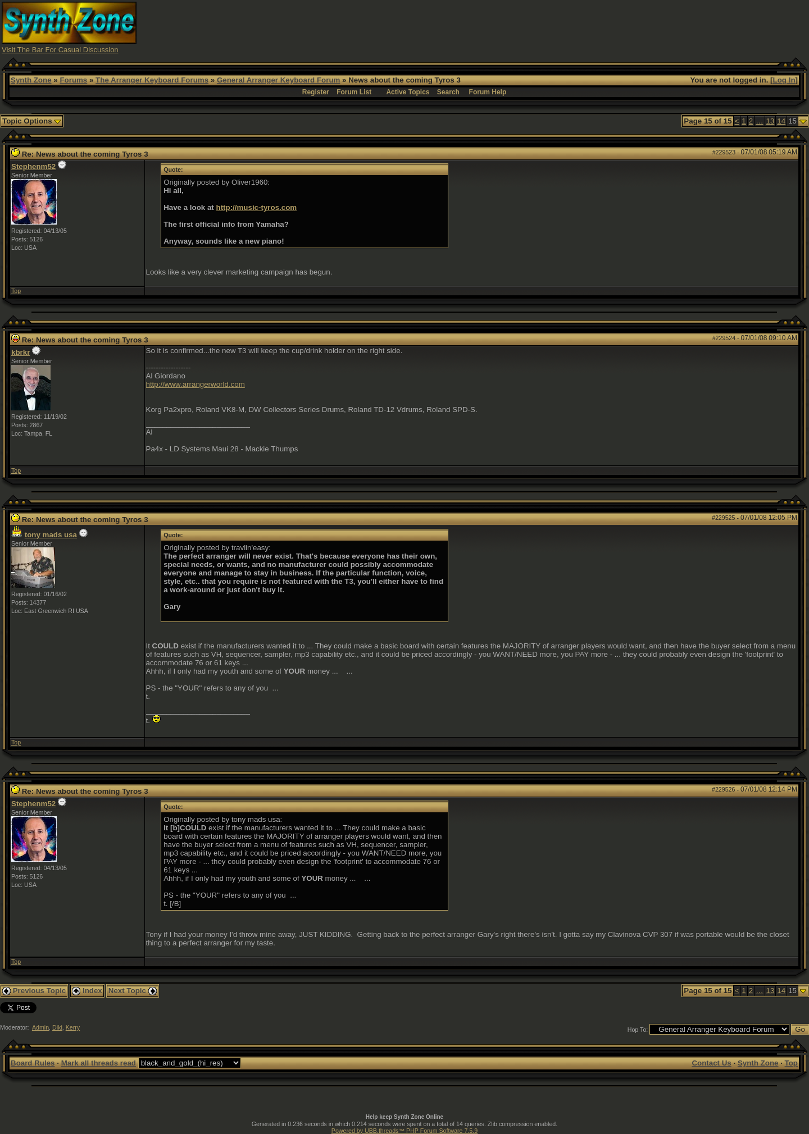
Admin (40, 1027)
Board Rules (33, 1063)
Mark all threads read (98, 1063)
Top (16, 290)
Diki (57, 1027)
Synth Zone (31, 80)
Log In (784, 80)
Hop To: (638, 1029)
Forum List (354, 92)
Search (448, 92)
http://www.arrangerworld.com (195, 384)
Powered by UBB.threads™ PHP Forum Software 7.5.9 (404, 1130)
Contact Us (711, 1063)
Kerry (73, 1027)
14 (781, 121)
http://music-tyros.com (256, 207)
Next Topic (132, 990)
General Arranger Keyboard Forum (278, 80)
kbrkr (20, 352)
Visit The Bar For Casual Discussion (60, 49)
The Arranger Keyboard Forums (152, 80)
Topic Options (31, 121)
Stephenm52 (33, 166)
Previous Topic (34, 990)
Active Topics (407, 92)
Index (87, 990)
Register (315, 92)
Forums (73, 80)
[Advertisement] (602, 27)
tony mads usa (51, 535)
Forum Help (488, 92)
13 (770, 121)
